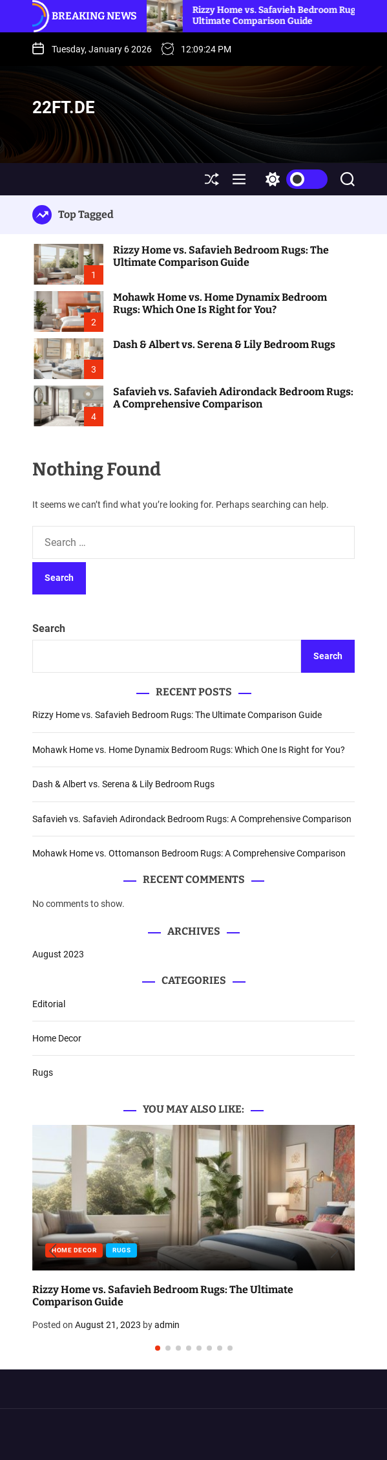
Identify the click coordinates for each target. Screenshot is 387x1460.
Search (48, 628)
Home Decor (56, 1038)
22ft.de (63, 107)
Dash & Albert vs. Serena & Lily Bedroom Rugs (224, 344)
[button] (52, 1252)
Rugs (42, 1072)
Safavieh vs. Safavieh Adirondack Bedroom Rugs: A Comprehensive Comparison (233, 398)
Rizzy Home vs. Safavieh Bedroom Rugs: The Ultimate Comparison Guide (289, 16)
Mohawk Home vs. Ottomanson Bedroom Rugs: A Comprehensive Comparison (189, 853)
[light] (293, 179)
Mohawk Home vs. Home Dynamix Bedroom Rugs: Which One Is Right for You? (220, 303)
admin (167, 1325)
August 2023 (58, 954)
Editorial (48, 1004)
